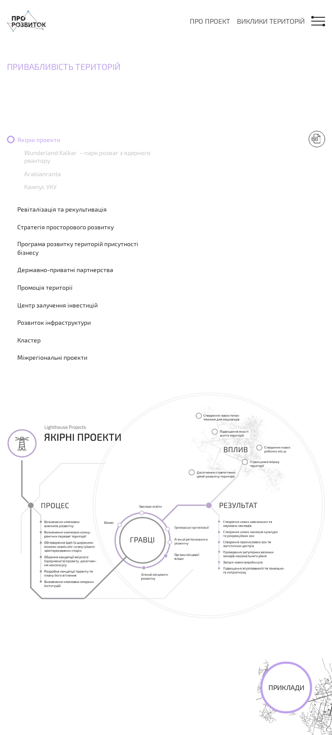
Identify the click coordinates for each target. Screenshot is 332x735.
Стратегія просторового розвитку (65, 227)
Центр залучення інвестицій (57, 305)
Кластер (29, 340)
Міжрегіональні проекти (52, 357)
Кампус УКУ (40, 186)
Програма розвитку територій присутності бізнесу (77, 248)
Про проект (210, 21)
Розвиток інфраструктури (54, 322)
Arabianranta (42, 173)
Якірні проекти (38, 139)
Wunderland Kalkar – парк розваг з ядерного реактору (87, 156)
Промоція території (45, 287)
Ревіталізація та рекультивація (62, 209)
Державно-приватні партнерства (65, 269)
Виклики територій (271, 21)
